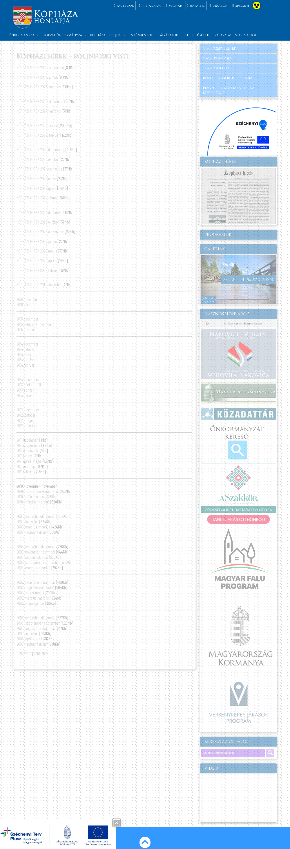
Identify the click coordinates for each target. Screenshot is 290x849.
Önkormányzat (22, 35)
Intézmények (141, 35)
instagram (150, 5)
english (240, 5)
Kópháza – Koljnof (106, 35)
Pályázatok (168, 35)
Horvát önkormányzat (63, 35)
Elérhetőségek (196, 35)
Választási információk (235, 35)
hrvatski (196, 5)
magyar (173, 5)
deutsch (219, 5)
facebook (124, 5)
